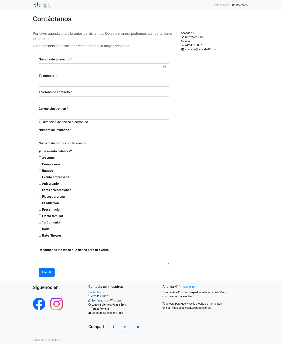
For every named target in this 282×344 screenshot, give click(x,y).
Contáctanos (96, 292)
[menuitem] (221, 5)
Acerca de (189, 286)
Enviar (46, 272)
